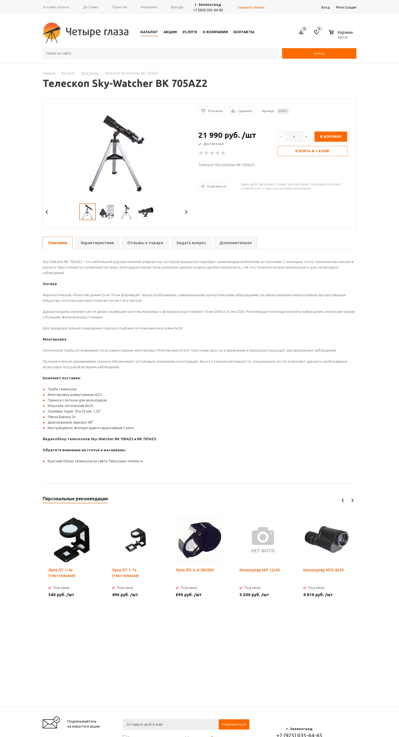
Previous (47, 212)
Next (186, 212)
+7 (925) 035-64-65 (208, 10)
